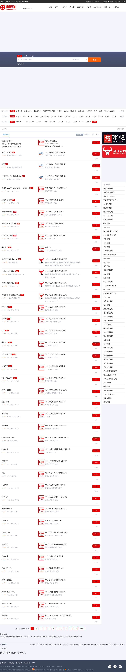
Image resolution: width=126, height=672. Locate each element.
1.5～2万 (68, 121)
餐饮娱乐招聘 (108, 359)
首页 (50, 7)
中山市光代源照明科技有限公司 (57, 532)
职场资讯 (80, 7)
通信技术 (73, 111)
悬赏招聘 (3, 663)
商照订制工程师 (7, 378)
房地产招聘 (107, 324)
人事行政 (5, 413)
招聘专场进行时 (7, 141)
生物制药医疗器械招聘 (110, 285)
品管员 (4, 319)
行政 (3, 473)
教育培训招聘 (108, 351)
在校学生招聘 (108, 390)
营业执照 (68, 670)
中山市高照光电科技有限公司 (56, 497)
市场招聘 (106, 305)
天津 (24, 116)
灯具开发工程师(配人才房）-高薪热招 (16, 188)
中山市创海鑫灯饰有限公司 (55, 402)
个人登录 (88, 1)
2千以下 (18, 121)
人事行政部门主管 (8, 592)
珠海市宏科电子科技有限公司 (56, 188)
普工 (3, 164)
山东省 (114, 116)
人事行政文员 (7, 568)
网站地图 (117, 1)
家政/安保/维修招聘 (110, 379)
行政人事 (5, 449)
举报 (123, 1)
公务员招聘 (107, 383)
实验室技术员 (7, 152)
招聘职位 (20, 64)
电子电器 (81, 111)
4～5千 (38, 121)
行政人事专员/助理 (8, 437)
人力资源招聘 (108, 332)
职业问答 (116, 7)
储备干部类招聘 (108, 394)
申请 (96, 143)
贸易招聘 (106, 278)
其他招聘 (106, 402)
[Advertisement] (19, 31)
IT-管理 (59, 111)
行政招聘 (106, 340)
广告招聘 (106, 297)
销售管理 (89, 111)
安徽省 (94, 116)
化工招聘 (106, 289)
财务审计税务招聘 (109, 235)
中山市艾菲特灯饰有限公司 (55, 307)
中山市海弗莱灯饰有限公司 (55, 485)
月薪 (97, 134)
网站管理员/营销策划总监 (11, 295)
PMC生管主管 (7, 354)
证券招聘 (106, 239)
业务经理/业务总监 (8, 271)
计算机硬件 (37, 111)
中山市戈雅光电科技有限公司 (56, 544)
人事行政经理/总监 (8, 283)
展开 (122, 111)
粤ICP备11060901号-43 (39, 670)
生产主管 (5, 247)
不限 (12, 111)
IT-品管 (66, 111)
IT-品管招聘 (107, 208)
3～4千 (32, 121)
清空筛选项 (120, 129)
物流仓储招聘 (108, 282)
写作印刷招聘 (108, 313)
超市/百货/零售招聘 (110, 371)
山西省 (36, 116)
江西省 (107, 116)
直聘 (33, 663)
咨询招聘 (106, 344)
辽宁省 (54, 116)
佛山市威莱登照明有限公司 (55, 235)
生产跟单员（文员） (9, 223)
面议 (94, 121)
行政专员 (5, 425)
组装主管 (5, 307)
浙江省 (88, 116)
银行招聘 (106, 243)
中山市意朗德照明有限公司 (55, 592)
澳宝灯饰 (48, 247)
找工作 (56, 7)
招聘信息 (4, 648)
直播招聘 (107, 7)
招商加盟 (11, 663)
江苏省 (81, 116)
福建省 (101, 116)
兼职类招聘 (107, 398)
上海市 (75, 116)
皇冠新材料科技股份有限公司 (56, 425)
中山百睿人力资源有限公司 (55, 152)
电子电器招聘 (108, 216)
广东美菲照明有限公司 (53, 520)
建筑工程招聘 (108, 320)
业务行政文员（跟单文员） (12, 176)
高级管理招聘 (108, 336)
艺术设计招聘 (108, 317)
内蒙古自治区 (45, 116)
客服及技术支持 (109, 111)
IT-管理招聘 (107, 204)
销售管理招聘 (108, 219)
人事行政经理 (7, 509)
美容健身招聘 (108, 367)
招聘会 (88, 7)
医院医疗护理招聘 (109, 293)
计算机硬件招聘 (108, 196)
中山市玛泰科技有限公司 (54, 556)
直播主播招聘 (108, 188)
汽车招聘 (106, 262)
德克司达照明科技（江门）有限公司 (58, 615)
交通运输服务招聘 (109, 375)
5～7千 (45, 121)
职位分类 (27, 663)
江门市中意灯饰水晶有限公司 (56, 390)
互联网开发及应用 (49, 111)
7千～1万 (52, 121)
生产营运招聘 (108, 251)
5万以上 (88, 121)
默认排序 (79, 134)
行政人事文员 (7, 604)
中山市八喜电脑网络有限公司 (56, 259)
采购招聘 (106, 274)
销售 (95, 111)
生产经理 (5, 342)
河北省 (30, 116)
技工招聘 (106, 266)
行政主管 (5, 485)
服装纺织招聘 (108, 270)
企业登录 (96, 1)
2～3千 (25, 121)
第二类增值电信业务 (78, 670)
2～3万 (75, 121)
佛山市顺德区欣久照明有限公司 (57, 437)
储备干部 (5, 366)
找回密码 (110, 1)
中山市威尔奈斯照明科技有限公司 (57, 449)
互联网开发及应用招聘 (110, 200)
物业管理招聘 (108, 328)
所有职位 (6, 134)
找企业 (72, 7)
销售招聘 (106, 223)
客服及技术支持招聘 (110, 231)
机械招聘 (106, 258)
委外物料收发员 (7, 212)
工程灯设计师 (7, 200)
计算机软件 (27, 111)
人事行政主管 (7, 390)
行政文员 (5, 520)
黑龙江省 (67, 116)
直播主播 (19, 111)
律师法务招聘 (108, 348)
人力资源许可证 (89, 670)
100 (75, 628)
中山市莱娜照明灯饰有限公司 (56, 461)
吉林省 (60, 116)
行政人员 (5, 556)
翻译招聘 (106, 386)
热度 (93, 134)
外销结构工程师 (7, 235)
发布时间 (86, 134)
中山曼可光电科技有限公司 (55, 378)
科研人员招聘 (108, 355)
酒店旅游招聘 (108, 363)
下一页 (82, 628)
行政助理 (5, 615)
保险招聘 (106, 247)
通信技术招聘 (108, 212)
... (70, 628)
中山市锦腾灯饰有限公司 (54, 200)
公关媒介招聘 (108, 301)
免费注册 (104, 1)
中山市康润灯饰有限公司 (54, 568)
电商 (100, 111)
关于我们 (19, 663)
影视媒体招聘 (108, 309)
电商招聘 (106, 227)
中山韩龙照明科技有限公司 (55, 413)
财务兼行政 (6, 532)
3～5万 (81, 121)
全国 (27, 8)
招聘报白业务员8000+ (10, 259)
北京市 (18, 116)
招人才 (64, 7)
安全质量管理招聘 (109, 254)
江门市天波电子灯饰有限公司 (56, 473)
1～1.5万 (60, 121)
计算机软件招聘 (108, 192)
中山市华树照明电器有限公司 (56, 509)
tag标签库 (97, 7)
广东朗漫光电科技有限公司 (55, 604)
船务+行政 (5, 402)
